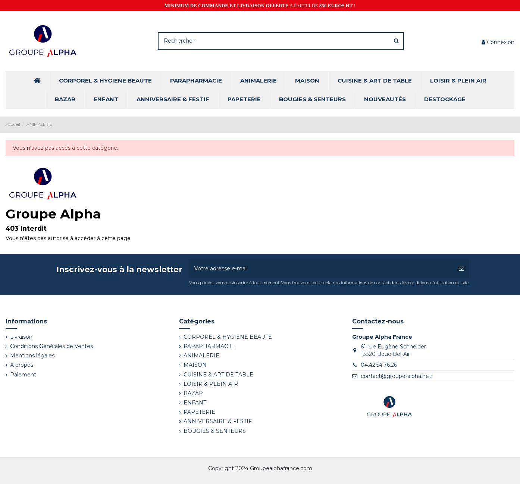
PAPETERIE (199, 412)
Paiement (23, 374)
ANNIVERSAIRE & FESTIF (218, 421)
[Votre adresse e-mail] (321, 269)
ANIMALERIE (201, 355)
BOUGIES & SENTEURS (215, 431)
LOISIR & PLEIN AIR (211, 384)
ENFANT (195, 402)
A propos (21, 365)
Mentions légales (32, 355)
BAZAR (193, 393)
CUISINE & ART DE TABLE (218, 374)
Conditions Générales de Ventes (51, 346)
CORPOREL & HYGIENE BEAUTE (228, 336)
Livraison (21, 336)
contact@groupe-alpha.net (396, 376)
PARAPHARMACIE (209, 346)
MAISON (195, 365)
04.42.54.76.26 (379, 365)
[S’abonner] (461, 269)
